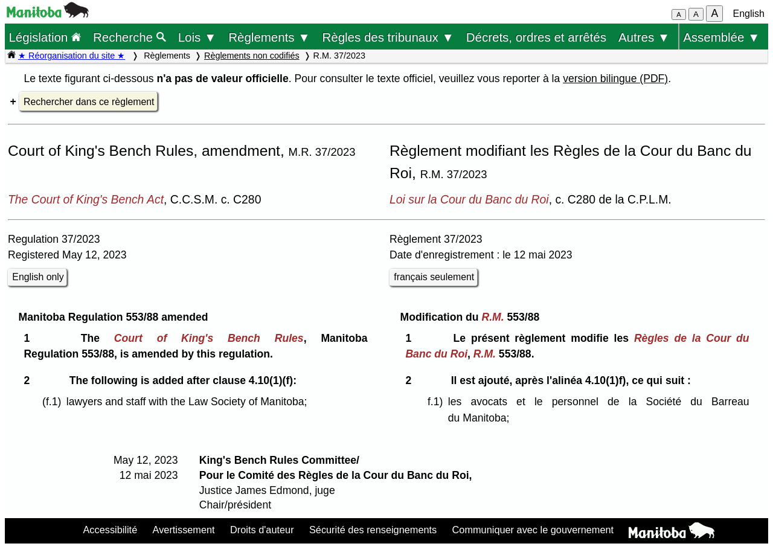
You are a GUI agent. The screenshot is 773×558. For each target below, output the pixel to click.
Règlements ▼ (269, 37)
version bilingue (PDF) (615, 78)
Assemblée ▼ (721, 37)
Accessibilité (110, 529)
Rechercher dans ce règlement (89, 102)
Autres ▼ (644, 37)
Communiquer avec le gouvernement (533, 529)
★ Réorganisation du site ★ (71, 55)
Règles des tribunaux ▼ (388, 37)
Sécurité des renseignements (373, 529)
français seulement (434, 277)
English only (37, 277)
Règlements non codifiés (252, 55)
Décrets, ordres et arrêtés (536, 37)
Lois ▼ (197, 37)
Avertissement (184, 529)
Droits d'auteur (262, 529)
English (749, 13)
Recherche (129, 37)
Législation (44, 37)
